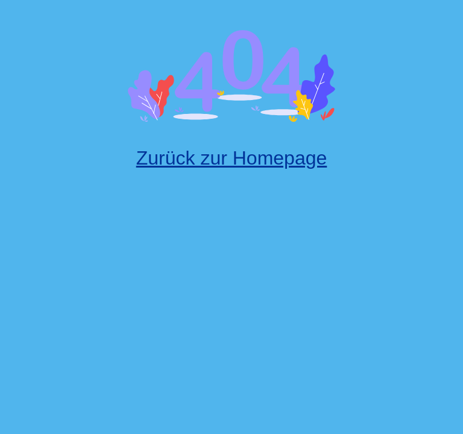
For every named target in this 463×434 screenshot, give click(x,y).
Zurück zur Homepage (231, 158)
